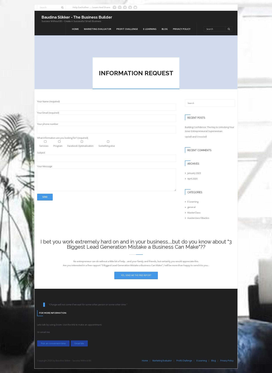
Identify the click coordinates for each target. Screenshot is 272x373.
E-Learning (192, 201)
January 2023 (194, 173)
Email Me (79, 343)
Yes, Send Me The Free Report (136, 275)
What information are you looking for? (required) (62, 137)
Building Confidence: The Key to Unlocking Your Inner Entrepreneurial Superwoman (209, 129)
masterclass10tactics (198, 218)
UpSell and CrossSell (196, 136)
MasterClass (194, 212)
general (191, 207)
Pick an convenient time (53, 343)
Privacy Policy (226, 360)
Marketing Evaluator (162, 360)
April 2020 (192, 178)
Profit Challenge (184, 360)
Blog (213, 360)
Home (145, 360)
